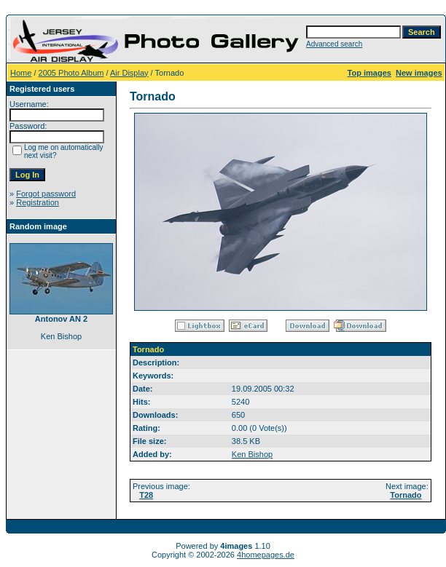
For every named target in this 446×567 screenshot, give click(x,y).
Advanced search (334, 44)
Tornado (405, 495)
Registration (37, 202)
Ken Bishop (252, 454)
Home (20, 72)
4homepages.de (265, 554)
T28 (146, 495)
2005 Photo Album (71, 72)
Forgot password (46, 193)
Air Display (129, 72)
